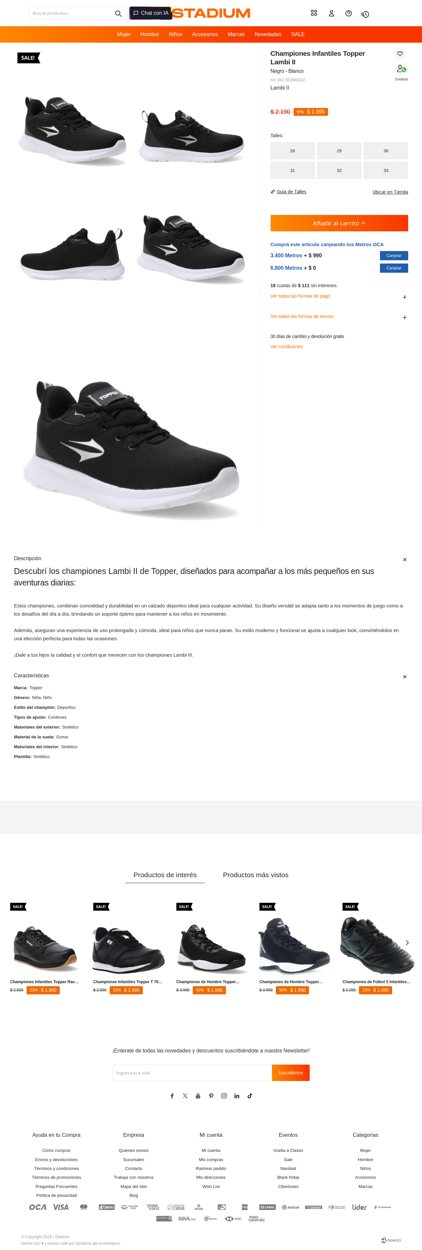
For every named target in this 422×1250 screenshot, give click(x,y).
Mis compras (211, 1159)
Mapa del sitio (134, 1186)
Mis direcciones (211, 1177)
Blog (133, 1195)
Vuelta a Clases (288, 1150)
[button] (118, 13)
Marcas (236, 34)
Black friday (288, 1177)
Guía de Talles (291, 191)
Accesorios (205, 34)
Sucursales (133, 1159)
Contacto (401, 79)
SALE (298, 34)
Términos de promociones (56, 1177)
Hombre (149, 34)
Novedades (268, 34)
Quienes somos (133, 1150)
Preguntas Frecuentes (56, 1186)
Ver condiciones (287, 346)
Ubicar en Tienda (387, 192)
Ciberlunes (288, 1186)
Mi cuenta (211, 1150)
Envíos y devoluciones (56, 1159)
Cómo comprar (56, 1150)
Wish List (211, 1186)
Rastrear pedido (211, 1168)
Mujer (123, 34)
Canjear (394, 255)
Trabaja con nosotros (134, 1177)
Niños (175, 34)
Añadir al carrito (339, 223)
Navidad (288, 1168)
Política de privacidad (56, 1195)
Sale (288, 1159)
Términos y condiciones (56, 1168)
